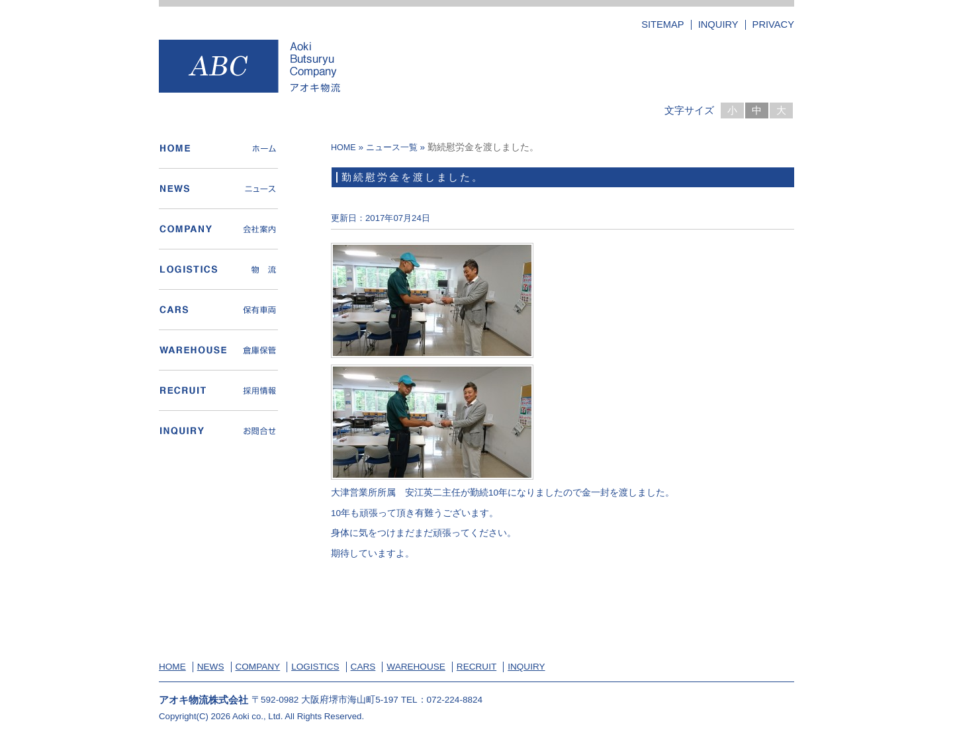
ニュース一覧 (392, 147)
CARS (363, 667)
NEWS (210, 667)
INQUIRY (718, 25)
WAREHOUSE (415, 667)
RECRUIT (476, 667)
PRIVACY (773, 25)
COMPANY (258, 667)
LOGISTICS (315, 667)
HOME (343, 147)
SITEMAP (662, 25)
